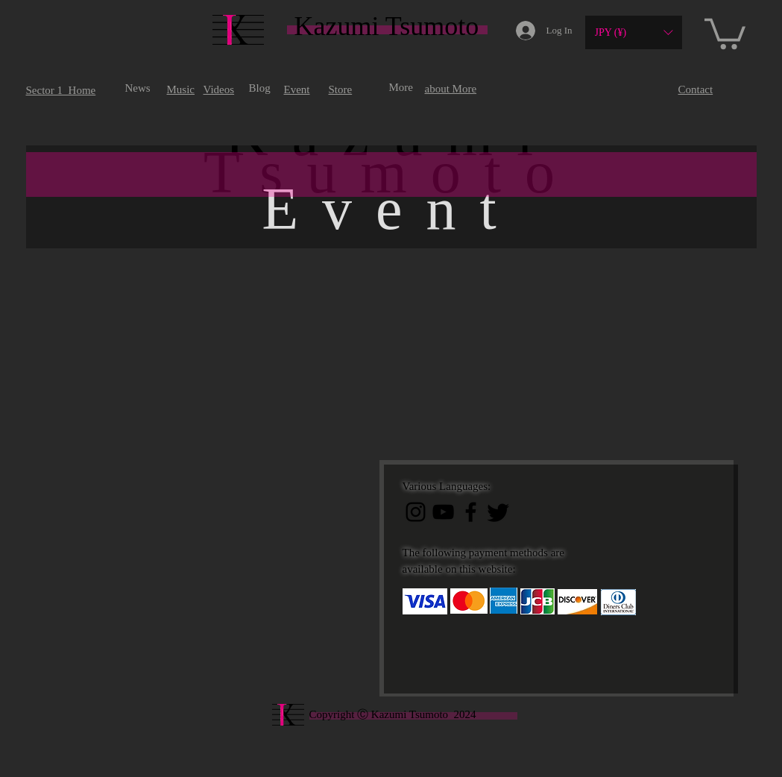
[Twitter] (498, 512)
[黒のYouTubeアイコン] (443, 512)
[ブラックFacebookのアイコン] (471, 512)
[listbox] (633, 32)
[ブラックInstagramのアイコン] (416, 512)
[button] (633, 32)
